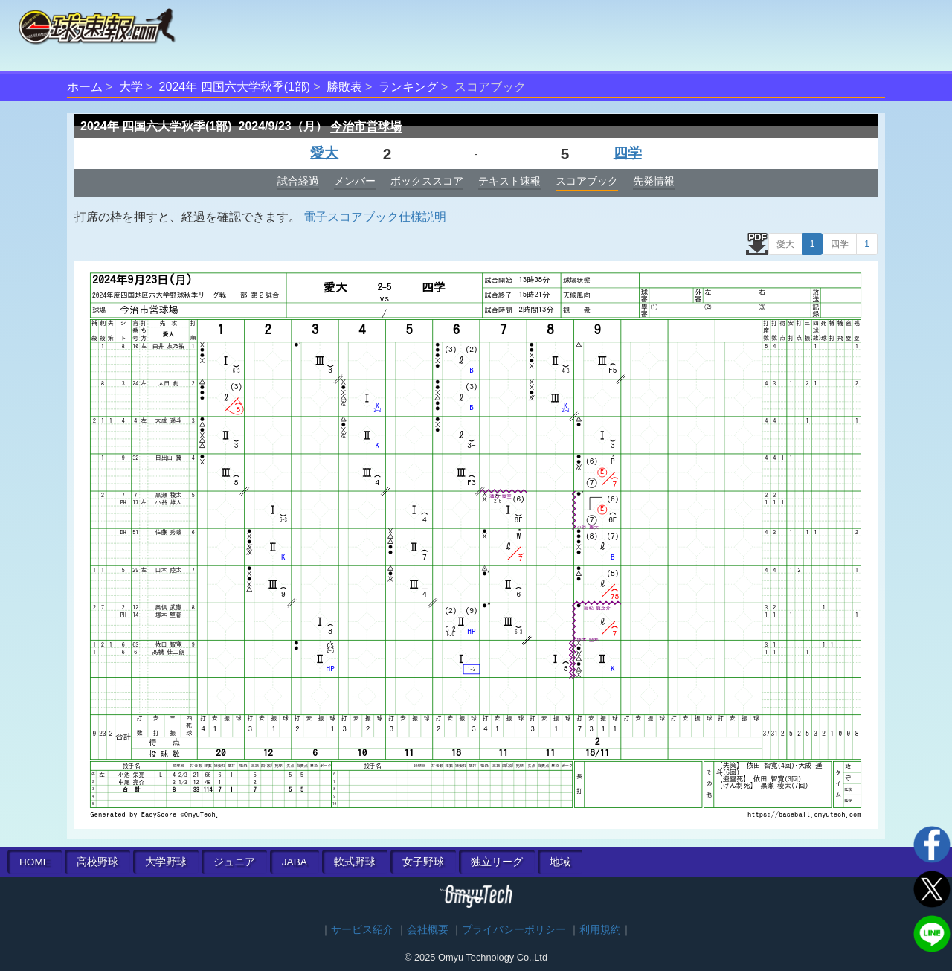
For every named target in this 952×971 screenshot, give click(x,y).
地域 (560, 862)
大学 (131, 86)
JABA (294, 862)
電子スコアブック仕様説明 (374, 217)
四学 (628, 153)
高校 (97, 862)
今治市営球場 (366, 126)
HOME (34, 862)
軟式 (355, 862)
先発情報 (654, 181)
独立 (497, 862)
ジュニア (234, 862)
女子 (423, 862)
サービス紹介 (362, 929)
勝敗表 (344, 86)
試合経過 (298, 181)
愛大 (324, 153)
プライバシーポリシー (514, 929)
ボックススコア (426, 181)
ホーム (85, 86)
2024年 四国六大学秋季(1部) (235, 86)
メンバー (355, 181)
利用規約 (600, 929)
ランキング (408, 86)
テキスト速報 (509, 181)
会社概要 (427, 929)
